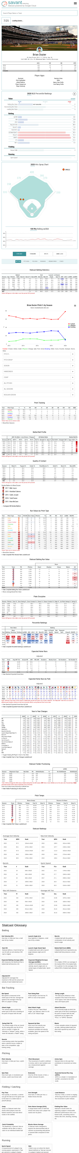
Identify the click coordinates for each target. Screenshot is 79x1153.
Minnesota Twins (41, 59)
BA (2, 718)
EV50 (56, 960)
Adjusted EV (6, 976)
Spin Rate (5, 1073)
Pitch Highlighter (20, 80)
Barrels (57, 936)
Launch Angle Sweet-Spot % (9, 733)
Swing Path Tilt (7, 1023)
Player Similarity (20, 86)
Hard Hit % (4, 729)
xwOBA (3, 727)
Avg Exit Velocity (6, 731)
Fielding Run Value (61, 1106)
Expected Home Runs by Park (39, 679)
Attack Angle (6, 1007)
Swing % (4, 749)
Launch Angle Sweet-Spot (37, 948)
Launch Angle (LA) (34, 936)
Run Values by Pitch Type (39, 511)
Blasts (57, 1023)
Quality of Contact (39, 461)
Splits (46, 254)
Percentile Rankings (39, 623)
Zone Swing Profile (58, 84)
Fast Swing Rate (33, 993)
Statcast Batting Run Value (39, 559)
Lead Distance (60, 1092)
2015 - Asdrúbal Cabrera (13, 491)
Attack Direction (60, 1007)
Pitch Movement (34, 1059)
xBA (3, 720)
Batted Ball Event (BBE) (63, 948)
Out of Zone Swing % (7, 742)
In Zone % (4, 738)
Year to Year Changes (39, 711)
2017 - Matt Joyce (11, 488)
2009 (25, 59)
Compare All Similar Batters (12, 506)
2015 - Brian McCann (11, 501)
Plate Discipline (39, 596)
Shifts (58, 80)
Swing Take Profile (58, 82)
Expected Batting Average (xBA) (12, 960)
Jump (4, 1106)
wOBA (3, 726)
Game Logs (59, 254)
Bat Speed (5, 993)
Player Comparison (21, 84)
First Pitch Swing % (7, 747)
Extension (31, 1073)
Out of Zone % (5, 740)
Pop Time (5, 1092)
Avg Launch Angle (6, 736)
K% (2, 751)
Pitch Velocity (6, 1059)
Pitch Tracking (39, 403)
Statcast (19, 254)
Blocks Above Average (35, 1124)
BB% (3, 752)
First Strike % (5, 745)
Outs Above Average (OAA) (37, 1106)
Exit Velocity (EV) (7, 936)
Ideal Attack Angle (34, 1007)
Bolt (30, 1146)
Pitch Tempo (39, 795)
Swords (4, 1039)
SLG (2, 722)
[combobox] (39, 13)
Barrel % (4, 734)
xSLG (3, 724)
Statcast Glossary (14, 925)
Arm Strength (32, 1092)
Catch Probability (8, 1124)
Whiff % (3, 743)
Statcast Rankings (39, 829)
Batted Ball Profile (39, 432)
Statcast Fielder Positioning (39, 764)
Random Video (58, 78)
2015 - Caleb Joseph (11, 495)
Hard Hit (5, 948)
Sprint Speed (6, 1146)
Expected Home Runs (39, 651)
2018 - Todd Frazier (11, 498)
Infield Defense (20, 82)
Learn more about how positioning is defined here (15, 786)
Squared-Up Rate (34, 1023)
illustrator (20, 78)
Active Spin (58, 1059)
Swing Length (59, 993)
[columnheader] (4, 276)
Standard (33, 254)
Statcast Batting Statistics (39, 270)
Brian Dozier (39, 54)
